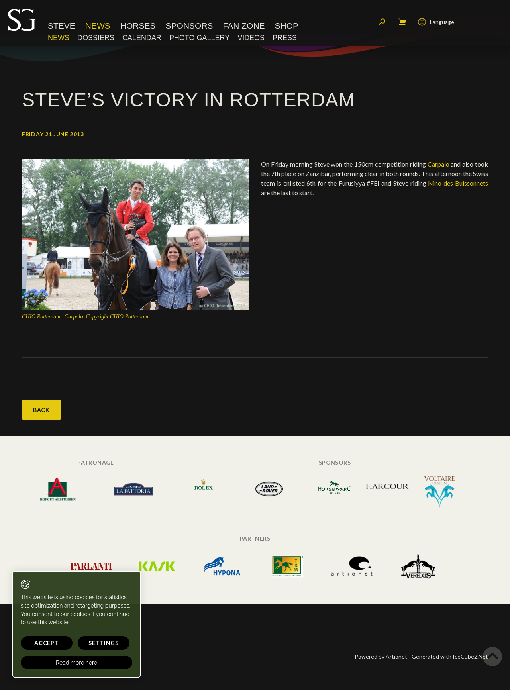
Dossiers (95, 38)
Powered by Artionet (381, 656)
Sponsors (189, 26)
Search (382, 22)
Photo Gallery (199, 38)
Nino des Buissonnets (458, 183)
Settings (103, 642)
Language (436, 22)
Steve (61, 26)
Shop (287, 26)
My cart (402, 22)
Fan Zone (244, 26)
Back (41, 409)
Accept (46, 642)
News (97, 26)
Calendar (141, 38)
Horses (138, 26)
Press (285, 38)
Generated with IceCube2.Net (450, 656)
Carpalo (438, 164)
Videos (251, 38)
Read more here (76, 662)
